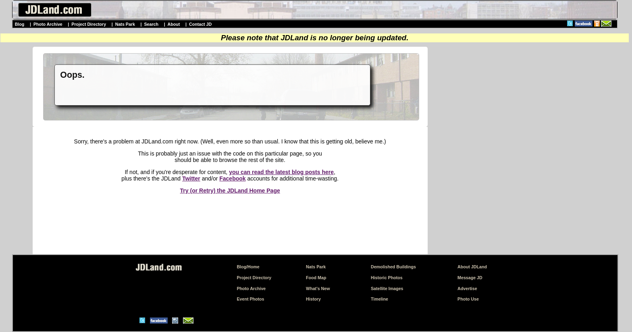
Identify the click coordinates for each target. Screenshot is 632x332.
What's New (318, 288)
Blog (20, 24)
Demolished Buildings (393, 266)
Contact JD (200, 24)
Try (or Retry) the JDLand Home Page (230, 190)
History (313, 299)
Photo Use (468, 299)
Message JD (469, 277)
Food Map (316, 277)
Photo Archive (47, 24)
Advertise (467, 288)
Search (151, 24)
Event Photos (250, 299)
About (174, 24)
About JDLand (472, 266)
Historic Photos (387, 277)
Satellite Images (387, 288)
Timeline (379, 299)
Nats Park (125, 24)
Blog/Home (248, 266)
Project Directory (88, 24)
